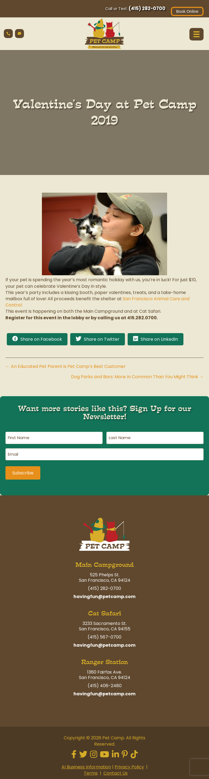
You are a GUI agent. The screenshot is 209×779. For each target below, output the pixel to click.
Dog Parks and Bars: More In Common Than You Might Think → (137, 377)
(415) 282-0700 (147, 8)
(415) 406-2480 (105, 683)
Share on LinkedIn (159, 339)
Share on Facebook (41, 339)
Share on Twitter (101, 339)
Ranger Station (104, 659)
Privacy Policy (129, 764)
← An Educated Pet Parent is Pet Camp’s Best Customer (65, 366)
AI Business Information (86, 764)
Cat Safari (104, 610)
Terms (91, 770)
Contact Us (115, 770)
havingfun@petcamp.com (104, 594)
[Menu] (196, 34)
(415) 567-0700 (104, 634)
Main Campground (104, 562)
